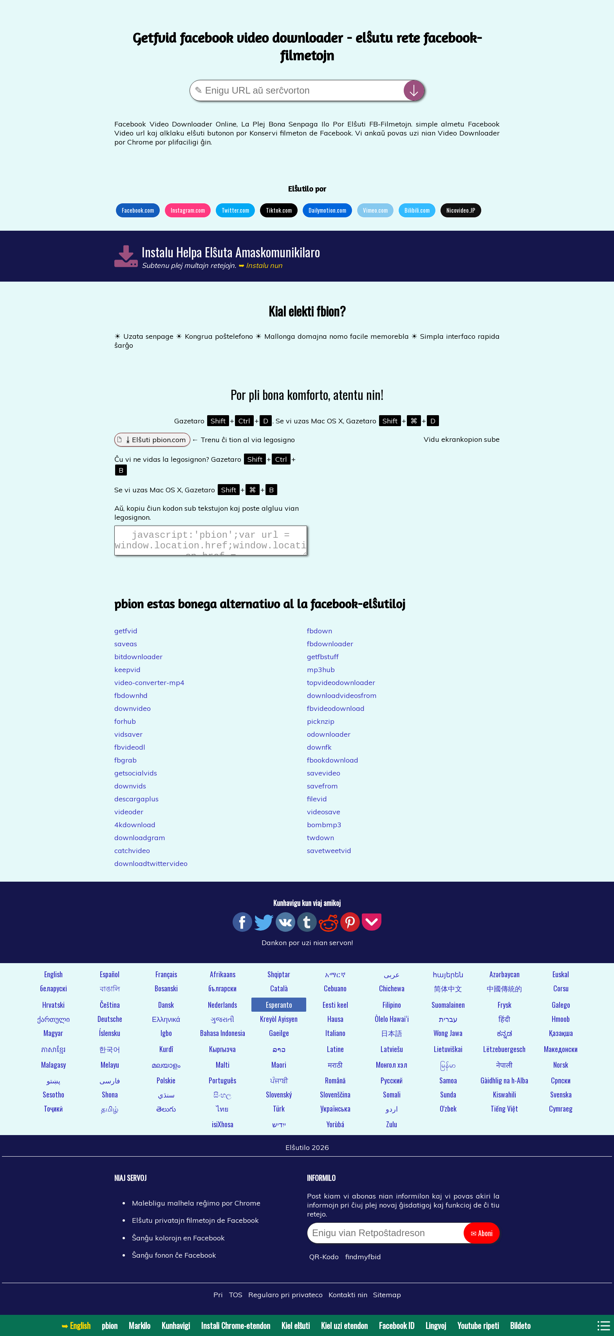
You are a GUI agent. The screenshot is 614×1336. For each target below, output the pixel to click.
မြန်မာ (448, 1069)
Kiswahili (504, 1099)
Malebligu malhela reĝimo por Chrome (196, 1207)
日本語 (391, 1037)
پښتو (53, 1085)
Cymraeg (560, 1113)
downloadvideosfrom (342, 700)
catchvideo (132, 855)
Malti (222, 1069)
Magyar (53, 1037)
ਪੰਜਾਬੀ (279, 1085)
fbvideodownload (336, 713)
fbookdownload (332, 764)
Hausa (335, 1023)
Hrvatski (53, 1009)
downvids (130, 790)
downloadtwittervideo (151, 868)
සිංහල (222, 1099)
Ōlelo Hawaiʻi (392, 1023)
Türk (279, 1113)
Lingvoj (436, 1325)
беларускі (53, 993)
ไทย (222, 1113)
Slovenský (279, 1099)
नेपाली (504, 1069)
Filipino (392, 1009)
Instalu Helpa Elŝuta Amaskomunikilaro (231, 251)
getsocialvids (135, 777)
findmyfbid (363, 1261)
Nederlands (222, 1009)
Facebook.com (138, 210)
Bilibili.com (417, 210)
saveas (125, 648)
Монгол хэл (391, 1069)
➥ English (75, 1325)
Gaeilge (279, 1037)
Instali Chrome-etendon (235, 1325)
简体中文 (448, 993)
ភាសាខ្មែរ (53, 1054)
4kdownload (134, 829)
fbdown (319, 635)
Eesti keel (335, 1009)
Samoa (448, 1085)
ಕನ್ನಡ (504, 1037)
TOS (235, 1299)
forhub (125, 725)
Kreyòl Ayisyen (279, 1023)
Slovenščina (335, 1099)
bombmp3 (324, 829)
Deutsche (110, 1023)
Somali (392, 1099)
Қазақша (561, 1037)
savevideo (323, 777)
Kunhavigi (176, 1325)
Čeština (110, 1009)
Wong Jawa (447, 1037)
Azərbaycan (504, 979)
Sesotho (53, 1099)
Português (222, 1085)
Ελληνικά (166, 1023)
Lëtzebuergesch (504, 1054)
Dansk (166, 1009)
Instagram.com (188, 210)
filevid (317, 803)
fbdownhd (131, 700)
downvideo (132, 713)
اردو (392, 1113)
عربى (392, 979)
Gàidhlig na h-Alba (504, 1085)
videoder (128, 816)
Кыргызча (222, 1054)
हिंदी (504, 1023)
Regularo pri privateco (285, 1299)
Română (335, 1085)
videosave (323, 816)
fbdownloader (330, 648)
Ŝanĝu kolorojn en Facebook (178, 1242)
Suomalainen (448, 1009)
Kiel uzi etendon (344, 1325)
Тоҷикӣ (53, 1113)
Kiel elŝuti (296, 1325)
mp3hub (321, 674)
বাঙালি (110, 993)
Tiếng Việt (504, 1113)
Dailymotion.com (327, 210)
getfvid (125, 635)
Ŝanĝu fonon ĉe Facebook (174, 1259)
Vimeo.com (375, 210)
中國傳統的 (504, 993)
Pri (218, 1299)
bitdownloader (138, 661)
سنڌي (166, 1099)
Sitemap (387, 1299)
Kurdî (166, 1054)
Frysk (504, 1009)
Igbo (166, 1037)
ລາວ (279, 1054)
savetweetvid (329, 855)
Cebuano (335, 993)
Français (166, 979)
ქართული (53, 1023)
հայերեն (448, 979)
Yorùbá (335, 1129)
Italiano (335, 1037)
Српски (561, 1085)
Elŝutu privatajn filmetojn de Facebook (195, 1224)
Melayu (110, 1069)
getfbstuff (323, 661)
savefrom (322, 790)
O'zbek (448, 1113)
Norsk (560, 1069)
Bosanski (166, 993)
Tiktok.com (279, 210)
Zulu (391, 1129)
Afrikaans (222, 979)
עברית (448, 1023)
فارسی (109, 1085)
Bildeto (520, 1325)
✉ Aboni (482, 1238)
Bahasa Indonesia (222, 1037)
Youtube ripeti (478, 1325)
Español (109, 979)
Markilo (139, 1325)
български (222, 993)
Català (279, 993)
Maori (278, 1069)
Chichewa (392, 993)
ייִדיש (279, 1129)
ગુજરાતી (222, 1023)
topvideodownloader (341, 687)
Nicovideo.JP (460, 210)
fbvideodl (129, 751)
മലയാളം (166, 1069)
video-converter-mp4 (149, 687)
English (53, 979)
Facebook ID (396, 1325)
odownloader (328, 738)
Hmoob (561, 1023)
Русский (392, 1085)
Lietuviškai (448, 1054)
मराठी (335, 1069)
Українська (335, 1113)
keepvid (127, 674)
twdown (320, 842)
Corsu (561, 993)
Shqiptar (278, 979)
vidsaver (128, 738)
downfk (319, 751)
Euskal (561, 979)
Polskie (166, 1085)
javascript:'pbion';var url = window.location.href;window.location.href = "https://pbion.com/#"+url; (210, 543)
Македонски (561, 1054)
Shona (110, 1099)
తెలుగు (166, 1113)
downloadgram (139, 842)
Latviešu (392, 1054)
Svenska (561, 1099)
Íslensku (109, 1037)
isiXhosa (222, 1129)
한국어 (109, 1054)
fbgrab (125, 764)
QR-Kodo (324, 1261)
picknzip (320, 725)
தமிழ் (109, 1113)
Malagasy (53, 1069)
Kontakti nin (348, 1299)
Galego (561, 1009)
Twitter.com (235, 210)
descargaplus (136, 803)
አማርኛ (335, 979)
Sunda (448, 1099)
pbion (109, 1325)
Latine (335, 1054)
